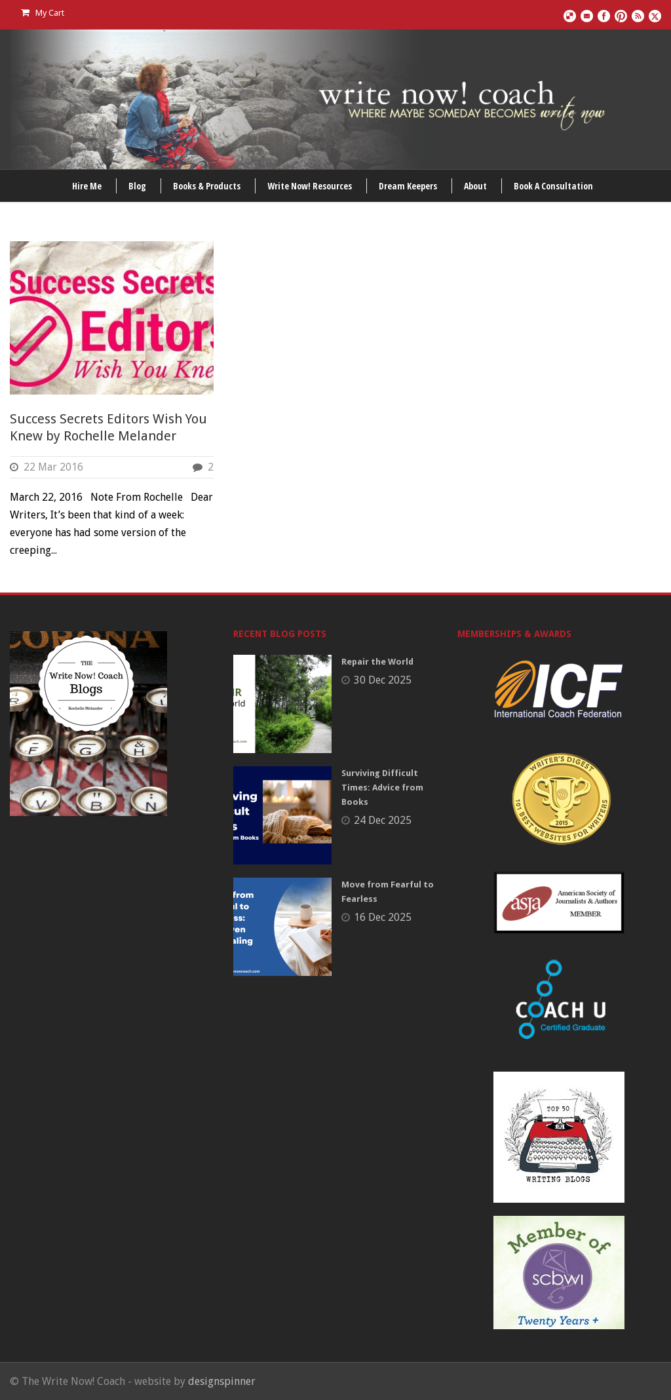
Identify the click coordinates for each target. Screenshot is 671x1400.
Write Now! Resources (309, 186)
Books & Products (206, 186)
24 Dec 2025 (383, 820)
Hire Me (87, 186)
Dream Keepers (408, 186)
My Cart (42, 13)
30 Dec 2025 (383, 680)
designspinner (222, 1381)
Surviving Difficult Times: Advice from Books (382, 787)
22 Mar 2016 (53, 467)
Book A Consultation (553, 186)
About (475, 186)
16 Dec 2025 (383, 917)
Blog (137, 186)
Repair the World (377, 662)
